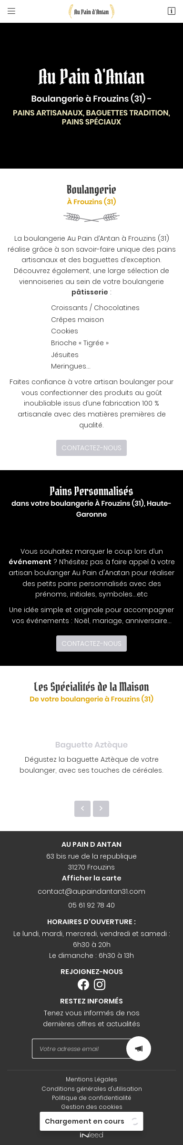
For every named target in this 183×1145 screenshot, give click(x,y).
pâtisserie (89, 292)
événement (30, 562)
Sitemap (91, 1116)
